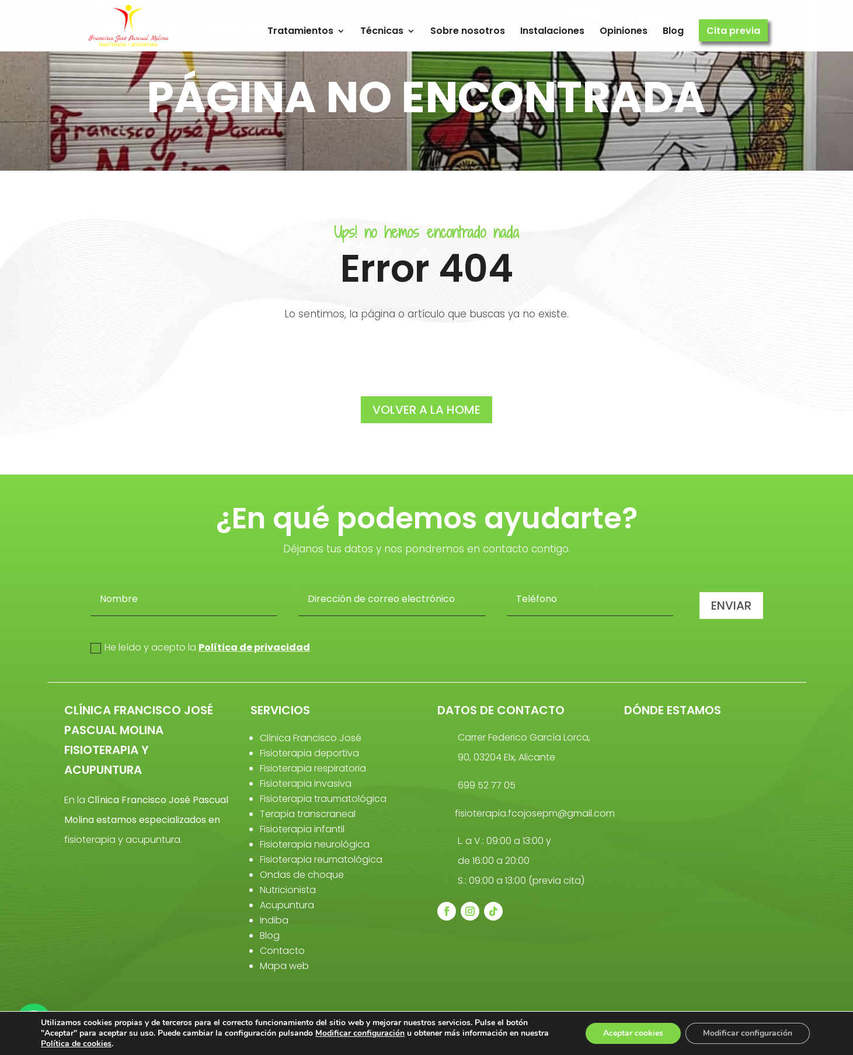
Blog (673, 31)
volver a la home (426, 410)
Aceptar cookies (633, 1033)
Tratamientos (300, 31)
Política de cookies (76, 1043)
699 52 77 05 (487, 785)
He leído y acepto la (200, 647)
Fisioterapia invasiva (305, 783)
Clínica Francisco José (310, 738)
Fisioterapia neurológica (315, 844)
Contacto (282, 950)
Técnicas (381, 31)
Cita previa (733, 31)
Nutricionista (288, 890)
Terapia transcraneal (308, 814)
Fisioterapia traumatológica (323, 798)
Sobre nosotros (467, 31)
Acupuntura (287, 905)
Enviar (731, 605)
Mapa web (284, 966)
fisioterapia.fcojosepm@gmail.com (535, 813)
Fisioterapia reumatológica (321, 859)
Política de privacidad (254, 647)
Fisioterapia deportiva (309, 753)
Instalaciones (552, 31)
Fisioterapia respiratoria (313, 768)
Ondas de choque (302, 874)
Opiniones (623, 31)
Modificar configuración (360, 1033)
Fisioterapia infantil (302, 829)
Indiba (274, 920)
